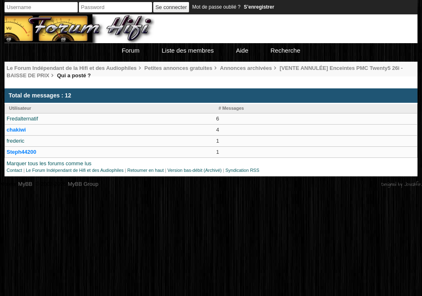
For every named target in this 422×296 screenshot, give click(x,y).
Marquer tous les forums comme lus (49, 163)
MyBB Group (83, 184)
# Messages (231, 108)
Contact (14, 170)
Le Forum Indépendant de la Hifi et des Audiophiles (72, 68)
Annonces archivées (246, 68)
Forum (130, 50)
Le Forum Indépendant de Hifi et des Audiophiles (75, 170)
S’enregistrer (259, 7)
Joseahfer (412, 184)
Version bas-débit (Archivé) (194, 170)
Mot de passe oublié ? (216, 7)
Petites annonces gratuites (178, 68)
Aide (242, 50)
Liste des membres (188, 50)
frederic (15, 141)
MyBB (25, 184)
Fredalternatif (22, 119)
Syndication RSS (242, 170)
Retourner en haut (145, 170)
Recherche (285, 50)
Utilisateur (20, 108)
